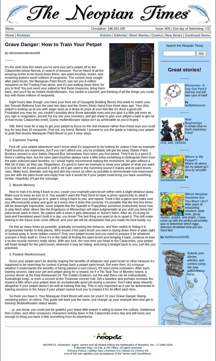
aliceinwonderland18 (24, 53)
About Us (128, 350)
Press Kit (142, 350)
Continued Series (198, 35)
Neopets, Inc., (147, 344)
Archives (23, 35)
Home (10, 35)
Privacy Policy (76, 350)
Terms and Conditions (136, 353)
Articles (105, 35)
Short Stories (139, 35)
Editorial (120, 35)
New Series (173, 35)
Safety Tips (95, 350)
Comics (157, 35)
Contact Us (112, 350)
